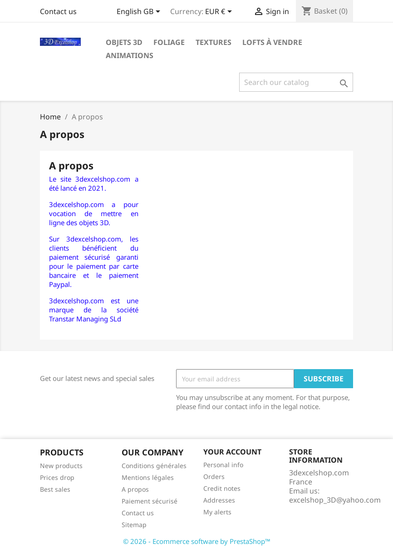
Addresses (219, 500)
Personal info (223, 464)
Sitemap (134, 524)
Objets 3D (124, 42)
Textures (213, 42)
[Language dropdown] (140, 12)
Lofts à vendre (272, 42)
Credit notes (222, 488)
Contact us (58, 11)
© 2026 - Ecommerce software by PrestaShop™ (196, 541)
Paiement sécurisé (149, 501)
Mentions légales (148, 477)
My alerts (217, 512)
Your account (232, 452)
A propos (135, 489)
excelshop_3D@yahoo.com (335, 500)
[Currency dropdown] (220, 12)
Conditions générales (154, 465)
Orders (214, 476)
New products (61, 465)
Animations (129, 55)
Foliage (169, 42)
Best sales (55, 489)
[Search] (296, 82)
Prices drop (57, 477)
